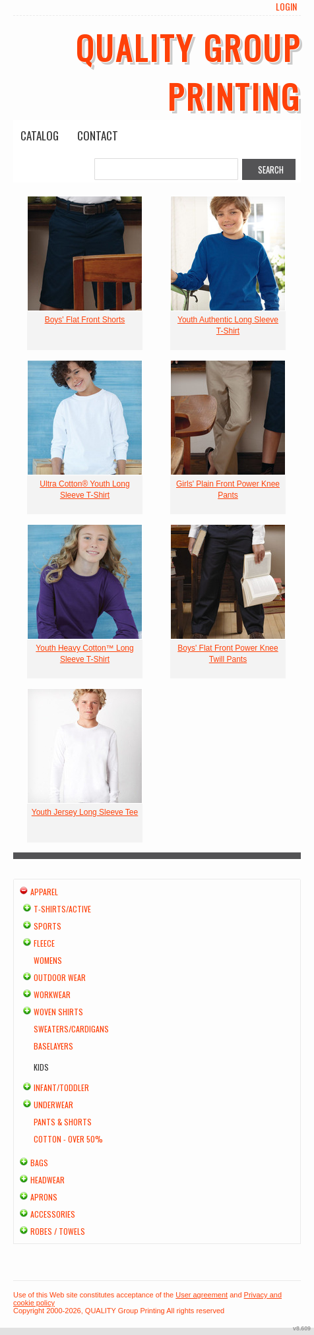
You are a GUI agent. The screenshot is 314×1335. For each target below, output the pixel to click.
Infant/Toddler (61, 1087)
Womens (48, 960)
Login (286, 6)
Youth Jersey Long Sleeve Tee (85, 812)
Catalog (39, 135)
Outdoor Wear (60, 977)
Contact (97, 135)
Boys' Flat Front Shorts (85, 319)
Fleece (44, 943)
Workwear (52, 994)
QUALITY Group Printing (188, 71)
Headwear (47, 1179)
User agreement (201, 1295)
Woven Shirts (58, 1011)
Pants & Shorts (63, 1121)
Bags (39, 1162)
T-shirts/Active (62, 908)
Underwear (53, 1104)
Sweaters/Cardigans (71, 1028)
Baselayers (53, 1046)
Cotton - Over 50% (68, 1138)
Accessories (52, 1214)
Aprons (43, 1196)
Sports (47, 926)
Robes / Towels (57, 1231)
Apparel (44, 891)
